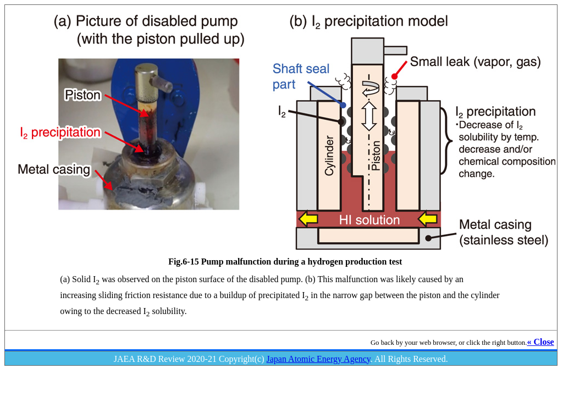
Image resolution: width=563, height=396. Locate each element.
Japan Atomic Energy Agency (319, 359)
